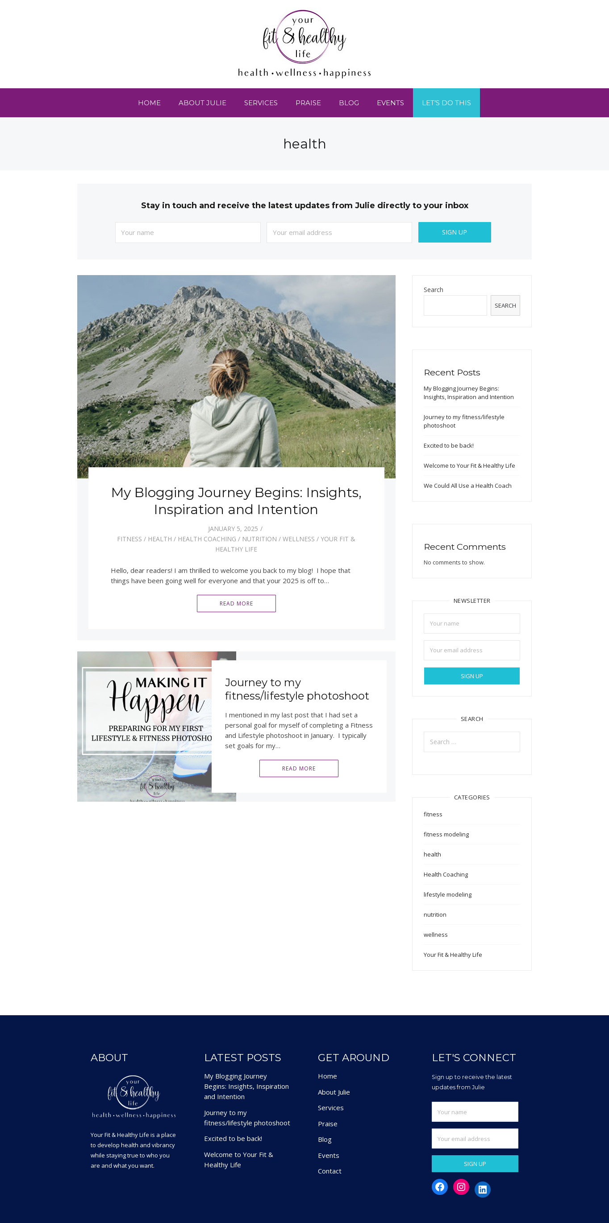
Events (390, 103)
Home (149, 103)
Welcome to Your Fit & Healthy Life (469, 465)
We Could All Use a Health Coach (468, 486)
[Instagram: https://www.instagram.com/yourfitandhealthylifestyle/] (461, 1187)
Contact (330, 1170)
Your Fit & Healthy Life (453, 955)
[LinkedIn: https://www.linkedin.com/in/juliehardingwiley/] (483, 1190)
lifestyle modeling (447, 894)
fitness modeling (446, 834)
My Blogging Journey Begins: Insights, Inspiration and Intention (236, 501)
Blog (349, 103)
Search (433, 290)
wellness (299, 539)
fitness (129, 539)
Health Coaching (207, 539)
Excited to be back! (449, 445)
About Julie (202, 103)
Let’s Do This (446, 103)
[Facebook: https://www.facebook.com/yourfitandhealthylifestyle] (440, 1187)
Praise (308, 103)
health (160, 539)
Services (261, 103)
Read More (236, 603)
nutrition (259, 539)
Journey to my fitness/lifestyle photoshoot (297, 689)
